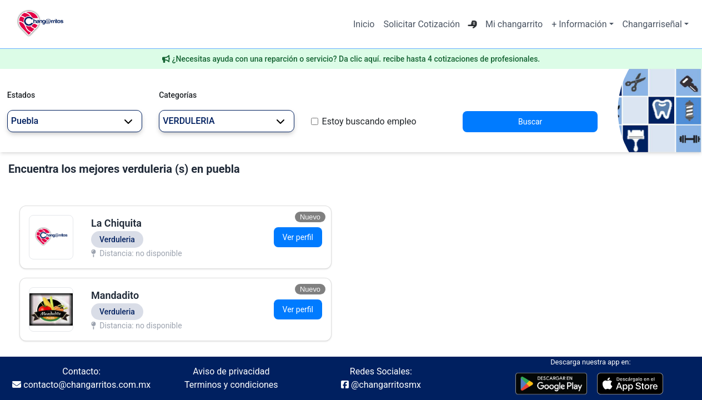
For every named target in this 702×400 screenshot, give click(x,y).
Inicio (363, 24)
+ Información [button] (578, 24)
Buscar (530, 121)
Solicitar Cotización (421, 24)
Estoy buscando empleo (369, 121)
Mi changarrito (514, 24)
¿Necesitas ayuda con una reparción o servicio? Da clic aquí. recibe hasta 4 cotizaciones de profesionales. (356, 58)
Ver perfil (298, 237)
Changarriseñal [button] (652, 24)
